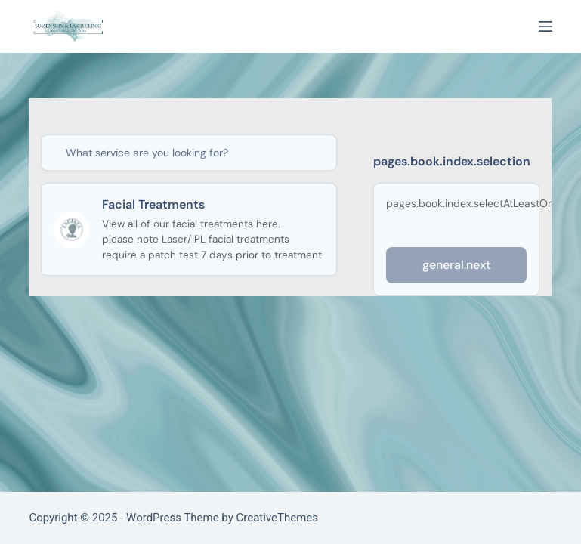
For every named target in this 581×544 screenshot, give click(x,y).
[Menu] (545, 26)
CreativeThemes (277, 517)
